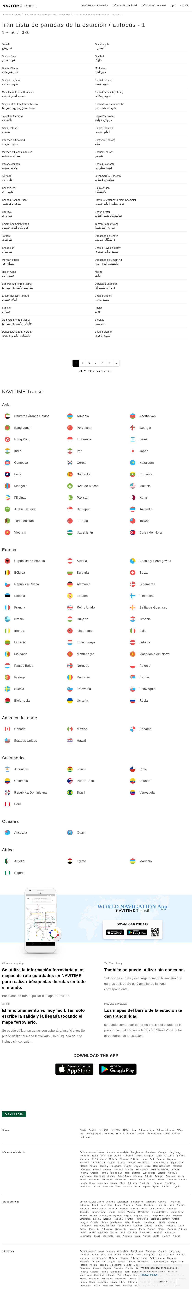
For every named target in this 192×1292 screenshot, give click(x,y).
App (173, 5)
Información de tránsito (95, 5)
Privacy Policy (149, 1274)
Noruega (137, 1176)
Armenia (110, 1152)
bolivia (113, 1183)
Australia (127, 1186)
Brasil (97, 1186)
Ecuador (158, 1183)
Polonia (148, 1176)
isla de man (116, 1173)
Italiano (141, 1133)
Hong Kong (174, 1152)
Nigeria (176, 1186)
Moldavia (172, 1173)
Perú (118, 1186)
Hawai (92, 1183)
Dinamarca (85, 1169)
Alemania (177, 1166)
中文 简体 (115, 1130)
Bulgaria (138, 1166)
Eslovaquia (107, 1180)
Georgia (162, 1152)
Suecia (83, 1180)
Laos (159, 1156)
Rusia (142, 1180)
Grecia (175, 1169)
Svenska (176, 1133)
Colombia (132, 1183)
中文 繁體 (103, 1130)
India (102, 1156)
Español (131, 1133)
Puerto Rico (145, 1183)
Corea (139, 1156)
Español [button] (184, 5)
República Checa (161, 1166)
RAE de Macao (99, 1159)
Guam (137, 1186)
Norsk (166, 1133)
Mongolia (84, 1159)
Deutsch (120, 1133)
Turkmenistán (98, 1162)
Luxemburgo (149, 1173)
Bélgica (127, 1166)
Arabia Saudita (157, 1159)
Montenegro (86, 1176)
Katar (144, 1159)
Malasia (113, 1159)
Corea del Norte (160, 1162)
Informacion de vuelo (154, 5)
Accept (163, 1281)
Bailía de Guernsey (160, 1169)
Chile (122, 1183)
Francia (129, 1169)
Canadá (151, 1180)
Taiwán (121, 1162)
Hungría (84, 1173)
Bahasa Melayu (146, 1130)
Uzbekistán (143, 1162)
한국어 (126, 1130)
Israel (95, 1156)
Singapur (171, 1159)
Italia (127, 1173)
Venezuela (108, 1186)
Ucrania (132, 1180)
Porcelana (151, 1152)
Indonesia (84, 1156)
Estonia (97, 1169)
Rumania (170, 1176)
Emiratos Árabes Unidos (92, 1152)
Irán (110, 1156)
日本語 (83, 1130)
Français (109, 1133)
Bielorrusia (120, 1180)
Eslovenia (94, 1180)
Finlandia (118, 1169)
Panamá (172, 1180)
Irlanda (104, 1173)
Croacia (94, 1173)
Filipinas (123, 1159)
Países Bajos (124, 1176)
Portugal (159, 1176)
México (161, 1180)
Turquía (111, 1162)
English (92, 1130)
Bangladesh (137, 1152)
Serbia (180, 1176)
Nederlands (85, 1137)
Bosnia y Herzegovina (110, 1166)
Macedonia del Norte (104, 1176)
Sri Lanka (169, 1156)
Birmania (181, 1156)
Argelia (146, 1186)
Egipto (156, 1186)
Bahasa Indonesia (166, 1130)
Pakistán (135, 1159)
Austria (93, 1166)
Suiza (148, 1166)
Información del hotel (125, 5)
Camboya (128, 1156)
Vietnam (131, 1162)
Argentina (103, 1183)
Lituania (136, 1173)
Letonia (161, 1173)
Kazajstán (149, 1156)
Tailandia (84, 1162)
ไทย (134, 1130)
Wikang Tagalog (94, 1133)
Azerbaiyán (122, 1152)
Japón (118, 1156)
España (107, 1169)
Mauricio (166, 1186)
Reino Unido (142, 1169)
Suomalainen (154, 1133)
